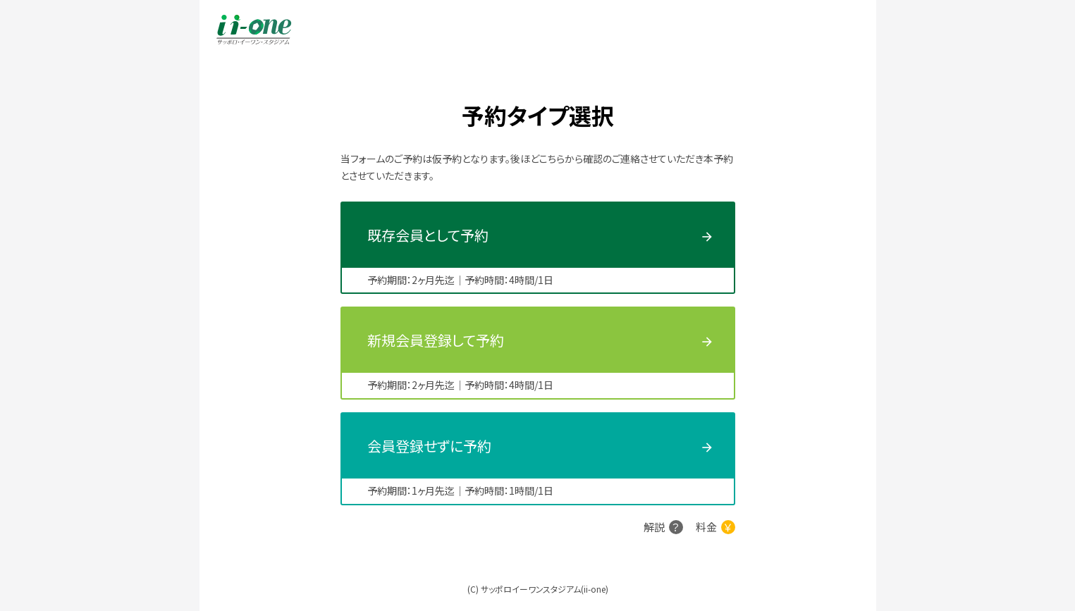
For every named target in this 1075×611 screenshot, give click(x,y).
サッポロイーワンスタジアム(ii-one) (544, 589)
